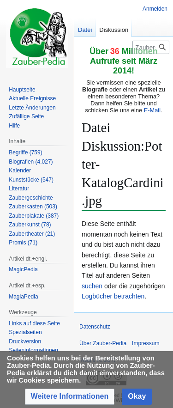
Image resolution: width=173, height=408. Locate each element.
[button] (70, 397)
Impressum (145, 343)
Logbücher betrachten (113, 296)
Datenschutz (94, 326)
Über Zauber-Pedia (102, 343)
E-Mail (152, 110)
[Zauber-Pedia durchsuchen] (150, 47)
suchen (92, 286)
